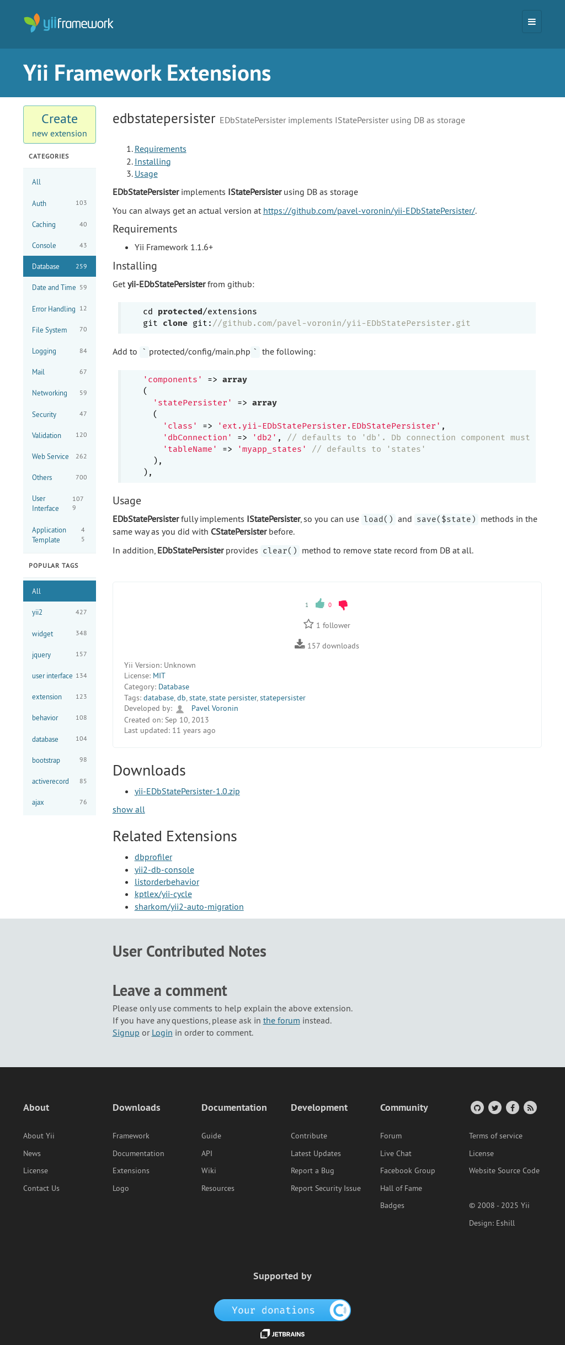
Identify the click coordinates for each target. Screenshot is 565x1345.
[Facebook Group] (511, 1107)
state (197, 698)
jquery (59, 654)
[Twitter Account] (494, 1107)
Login (162, 1032)
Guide (211, 1136)
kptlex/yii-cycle (163, 893)
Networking (59, 393)
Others (59, 477)
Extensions (131, 1170)
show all (129, 809)
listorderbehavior (167, 881)
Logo (121, 1188)
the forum (281, 1020)
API (206, 1153)
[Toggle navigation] (532, 21)
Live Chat (396, 1153)
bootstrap (59, 759)
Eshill (505, 1223)
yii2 (59, 612)
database (59, 738)
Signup (126, 1032)
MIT (159, 676)
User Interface (59, 503)
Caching (59, 224)
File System (59, 329)
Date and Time (59, 287)
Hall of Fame (401, 1188)
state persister (233, 698)
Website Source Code (504, 1170)
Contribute (309, 1136)
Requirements (160, 148)
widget (59, 633)
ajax (59, 802)
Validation (59, 435)
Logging (59, 351)
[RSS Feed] (529, 1107)
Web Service (59, 456)
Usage (146, 173)
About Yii (39, 1136)
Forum (391, 1136)
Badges (392, 1205)
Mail (59, 372)
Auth (59, 203)
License (35, 1170)
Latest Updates (316, 1153)
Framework (131, 1136)
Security (59, 414)
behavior (59, 717)
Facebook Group (407, 1170)
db (181, 698)
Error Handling (59, 308)
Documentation (138, 1153)
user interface (59, 676)
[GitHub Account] (476, 1107)
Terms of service (496, 1136)
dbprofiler (153, 856)
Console (59, 245)
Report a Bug (312, 1170)
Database (59, 266)
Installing (153, 161)
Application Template (59, 534)
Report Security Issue (326, 1188)
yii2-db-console (164, 869)
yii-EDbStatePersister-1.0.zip (187, 791)
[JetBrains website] (282, 1333)
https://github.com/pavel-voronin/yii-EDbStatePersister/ (369, 210)
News (32, 1153)
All (36, 181)
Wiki (208, 1170)
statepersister (283, 698)
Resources (217, 1188)
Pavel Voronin (206, 708)
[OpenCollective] (282, 1309)
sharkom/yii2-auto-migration (189, 906)
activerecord (59, 781)
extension (59, 696)
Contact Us (41, 1188)
